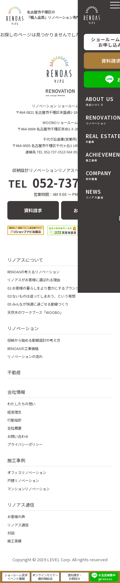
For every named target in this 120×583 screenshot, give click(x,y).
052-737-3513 (60, 182)
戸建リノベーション (23, 480)
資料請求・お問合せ (75, 576)
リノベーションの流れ (25, 356)
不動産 (14, 372)
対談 (10, 532)
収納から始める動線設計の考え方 (33, 340)
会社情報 (16, 392)
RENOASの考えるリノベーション (33, 271)
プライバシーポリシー (25, 444)
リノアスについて (25, 260)
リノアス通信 (20, 504)
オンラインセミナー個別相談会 (45, 576)
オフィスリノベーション (26, 472)
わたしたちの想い (21, 403)
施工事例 (16, 460)
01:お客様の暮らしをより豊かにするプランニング (46, 288)
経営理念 (14, 412)
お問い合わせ (87, 210)
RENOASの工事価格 (22, 348)
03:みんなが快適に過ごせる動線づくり (37, 304)
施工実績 (14, 540)
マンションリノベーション (28, 488)
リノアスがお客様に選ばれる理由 (33, 279)
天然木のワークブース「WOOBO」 (35, 312)
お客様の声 (16, 516)
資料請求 (33, 210)
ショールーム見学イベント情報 (16, 576)
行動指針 (14, 420)
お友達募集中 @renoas (107, 576)
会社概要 (14, 428)
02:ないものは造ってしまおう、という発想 (41, 296)
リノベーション (23, 328)
